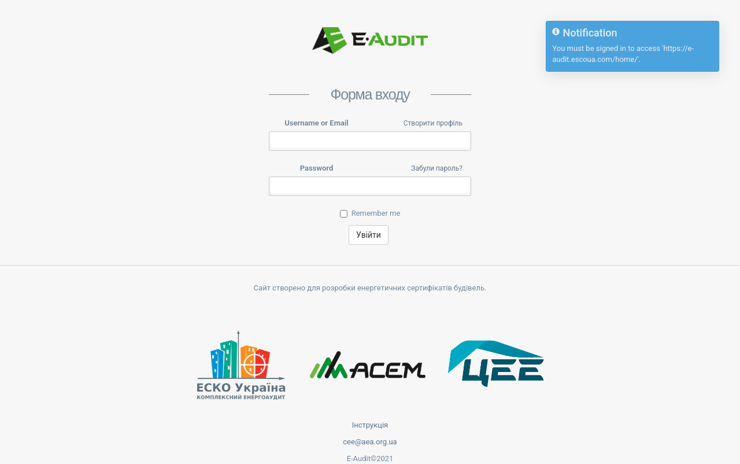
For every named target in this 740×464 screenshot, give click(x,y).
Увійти (368, 235)
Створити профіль (433, 123)
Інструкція (370, 425)
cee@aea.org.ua (370, 441)
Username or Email (316, 123)
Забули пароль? (436, 168)
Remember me (370, 213)
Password (316, 168)
